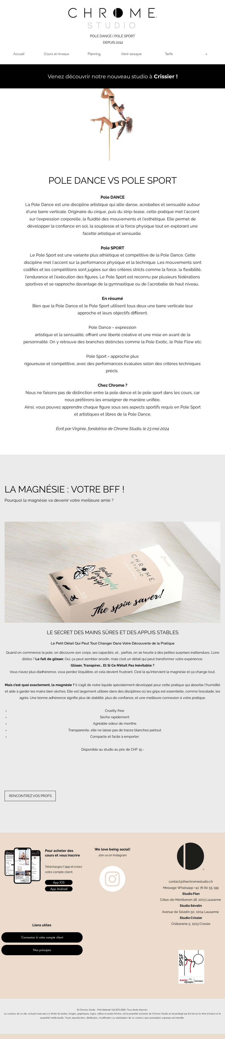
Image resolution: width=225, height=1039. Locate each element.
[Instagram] (112, 879)
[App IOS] (59, 882)
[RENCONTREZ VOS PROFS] (30, 796)
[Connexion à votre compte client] (42, 937)
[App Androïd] (59, 888)
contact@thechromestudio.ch (191, 881)
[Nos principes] (42, 950)
